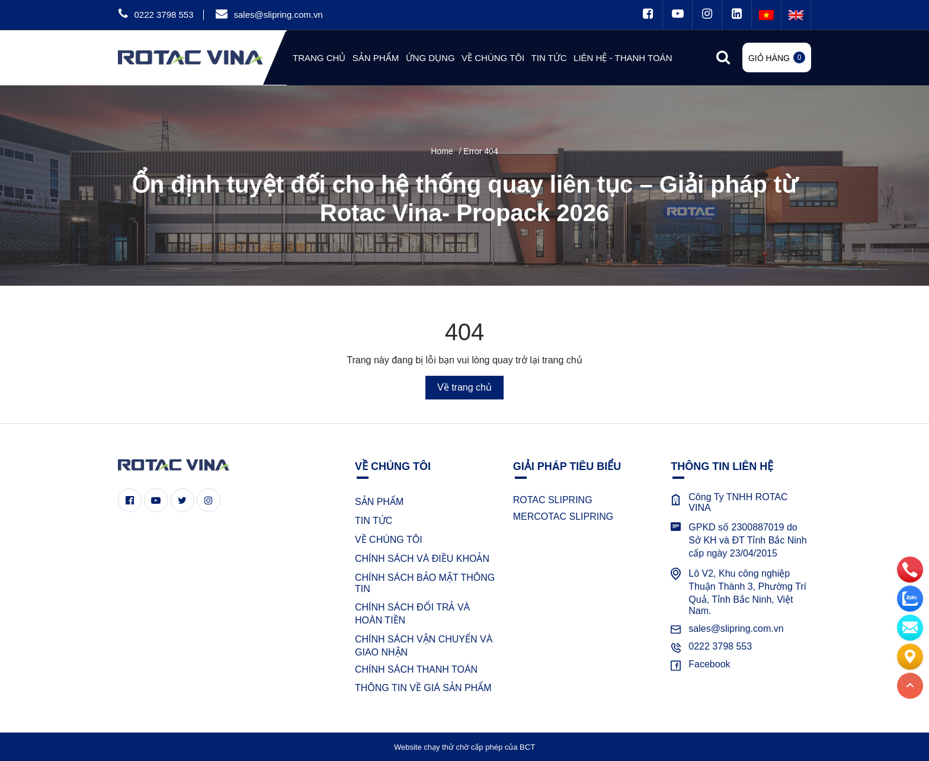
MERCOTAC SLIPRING (563, 516)
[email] (910, 627)
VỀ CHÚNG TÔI (388, 540)
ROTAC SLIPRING (552, 500)
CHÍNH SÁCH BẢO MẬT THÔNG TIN (425, 583)
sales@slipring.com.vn (277, 14)
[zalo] (910, 598)
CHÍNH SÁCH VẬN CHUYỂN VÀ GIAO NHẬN (423, 645)
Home (442, 151)
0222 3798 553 (163, 14)
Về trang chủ (464, 387)
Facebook (709, 664)
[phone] (910, 569)
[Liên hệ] (910, 656)
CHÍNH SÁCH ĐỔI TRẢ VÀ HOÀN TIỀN (412, 613)
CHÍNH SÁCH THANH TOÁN (416, 669)
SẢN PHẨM (379, 502)
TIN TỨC (373, 521)
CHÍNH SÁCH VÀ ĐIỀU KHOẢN (422, 559)
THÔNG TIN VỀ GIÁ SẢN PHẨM (423, 688)
